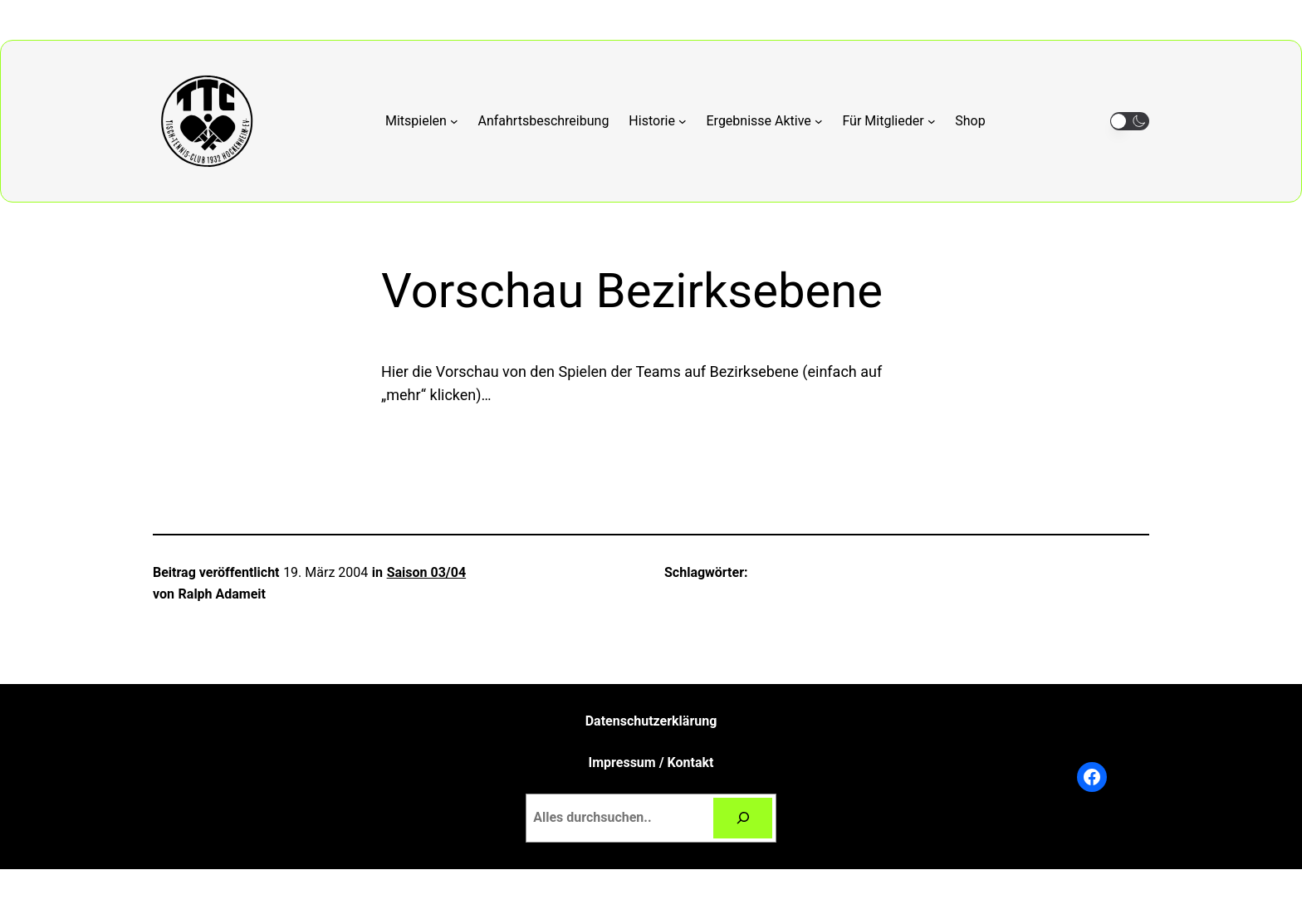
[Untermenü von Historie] (657, 121)
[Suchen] (742, 818)
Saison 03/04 (427, 572)
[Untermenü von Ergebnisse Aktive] (765, 121)
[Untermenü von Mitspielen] (421, 121)
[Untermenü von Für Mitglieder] (888, 121)
